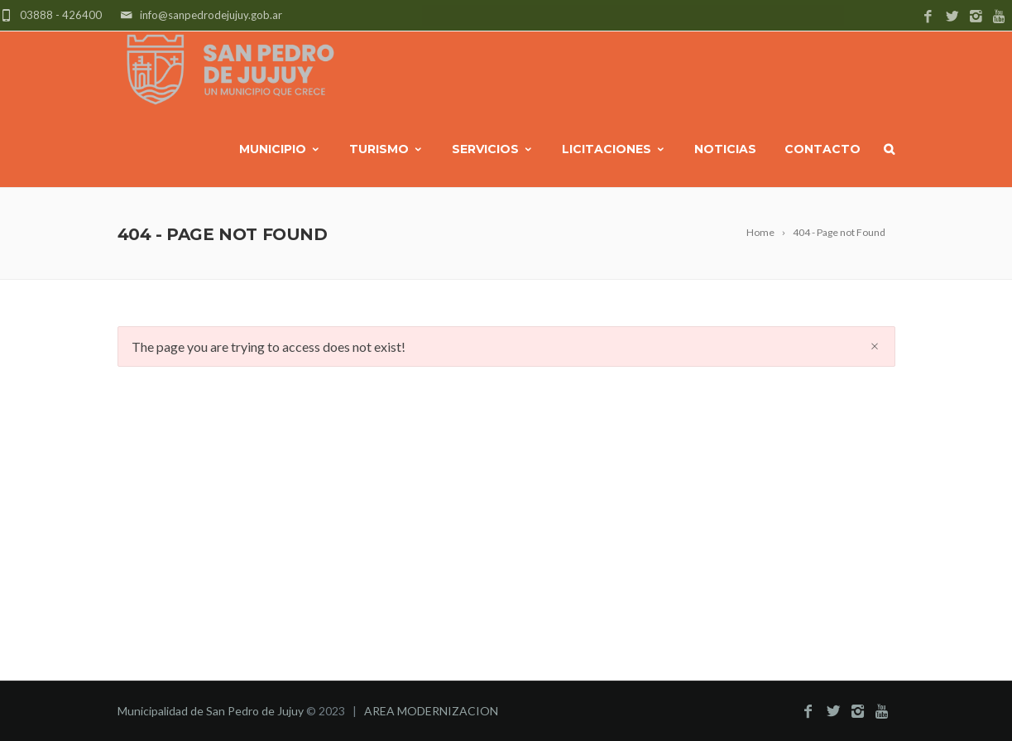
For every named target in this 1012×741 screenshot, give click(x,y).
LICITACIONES (614, 149)
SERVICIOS (493, 149)
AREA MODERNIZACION (431, 711)
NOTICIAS (725, 149)
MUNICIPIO (280, 149)
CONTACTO (822, 149)
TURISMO (386, 149)
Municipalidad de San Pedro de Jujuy (211, 711)
